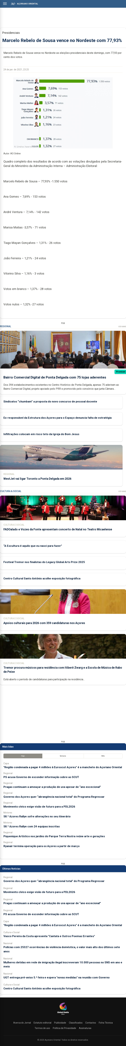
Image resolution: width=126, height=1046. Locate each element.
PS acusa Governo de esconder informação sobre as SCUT (41, 777)
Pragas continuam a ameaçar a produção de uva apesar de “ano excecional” (52, 786)
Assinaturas (85, 1028)
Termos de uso (42, 1028)
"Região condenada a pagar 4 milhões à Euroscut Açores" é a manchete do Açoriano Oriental (62, 767)
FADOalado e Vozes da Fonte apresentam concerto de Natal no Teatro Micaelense (57, 529)
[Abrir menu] (5, 4)
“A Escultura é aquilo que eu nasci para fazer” (32, 545)
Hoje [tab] (23, 756)
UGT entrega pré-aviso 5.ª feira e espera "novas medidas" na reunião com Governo (56, 977)
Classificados (76, 1022)
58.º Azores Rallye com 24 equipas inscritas (31, 826)
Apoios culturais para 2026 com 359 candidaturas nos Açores (44, 623)
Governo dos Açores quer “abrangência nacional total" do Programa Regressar (54, 796)
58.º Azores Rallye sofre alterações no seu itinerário (37, 816)
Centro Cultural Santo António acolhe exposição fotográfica (41, 578)
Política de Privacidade (64, 1028)
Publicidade (60, 1022)
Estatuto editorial (42, 1022)
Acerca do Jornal (22, 1022)
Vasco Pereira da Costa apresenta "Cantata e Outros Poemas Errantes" (49, 936)
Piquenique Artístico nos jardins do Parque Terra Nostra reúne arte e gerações (54, 836)
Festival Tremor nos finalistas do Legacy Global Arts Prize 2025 (44, 562)
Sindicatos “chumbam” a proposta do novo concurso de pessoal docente (50, 401)
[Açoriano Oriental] (63, 1015)
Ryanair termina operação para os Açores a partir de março (41, 846)
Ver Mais (122, 326)
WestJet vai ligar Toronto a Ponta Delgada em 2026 (37, 478)
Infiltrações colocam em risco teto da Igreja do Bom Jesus (41, 434)
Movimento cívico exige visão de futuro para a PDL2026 (39, 806)
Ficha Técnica (106, 1022)
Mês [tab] (103, 756)
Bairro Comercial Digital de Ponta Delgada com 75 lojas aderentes (54, 377)
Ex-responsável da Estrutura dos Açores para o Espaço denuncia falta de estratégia (57, 417)
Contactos (90, 1022)
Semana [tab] (63, 756)
